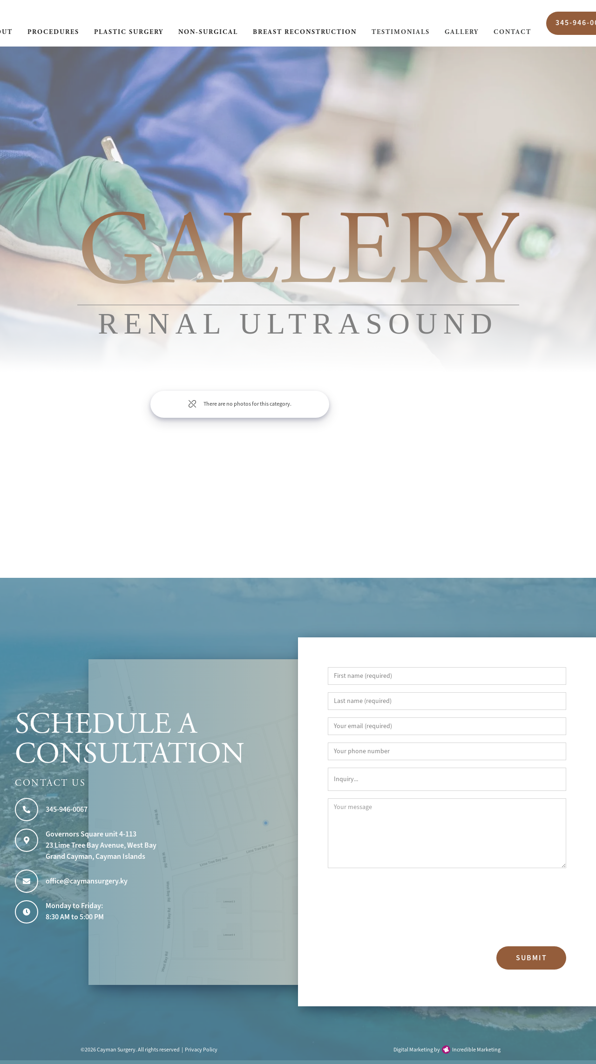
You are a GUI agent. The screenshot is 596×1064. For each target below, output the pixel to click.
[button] (53, 33)
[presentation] (366, 909)
